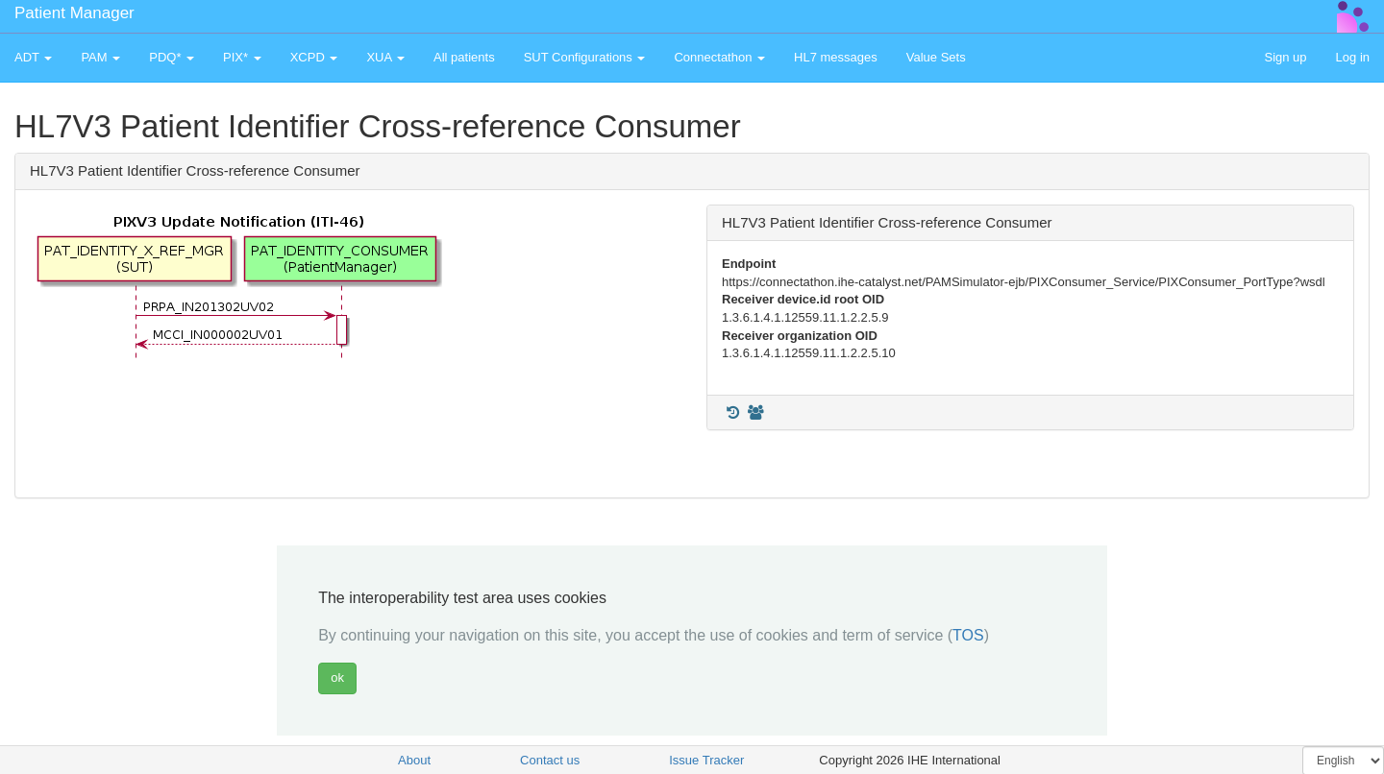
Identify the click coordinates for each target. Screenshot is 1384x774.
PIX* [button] (242, 57)
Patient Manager (74, 13)
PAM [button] (100, 57)
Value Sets (936, 57)
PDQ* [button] (171, 57)
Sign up (1285, 57)
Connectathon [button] (719, 57)
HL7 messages (835, 57)
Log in (1353, 57)
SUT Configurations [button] (585, 57)
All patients (464, 57)
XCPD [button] (314, 57)
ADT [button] (33, 57)
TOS (968, 635)
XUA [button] (385, 57)
